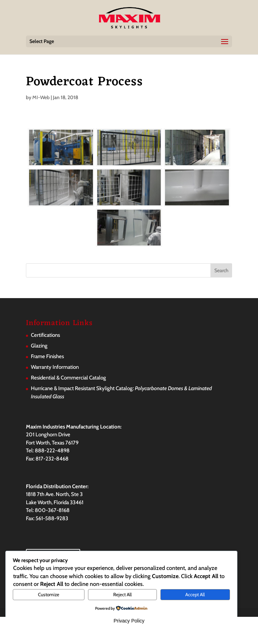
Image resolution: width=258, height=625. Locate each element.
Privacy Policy (129, 621)
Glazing (39, 346)
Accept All (195, 594)
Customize (48, 594)
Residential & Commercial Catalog (68, 378)
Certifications (45, 335)
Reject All (122, 594)
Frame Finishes (47, 356)
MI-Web (41, 97)
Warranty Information (55, 367)
